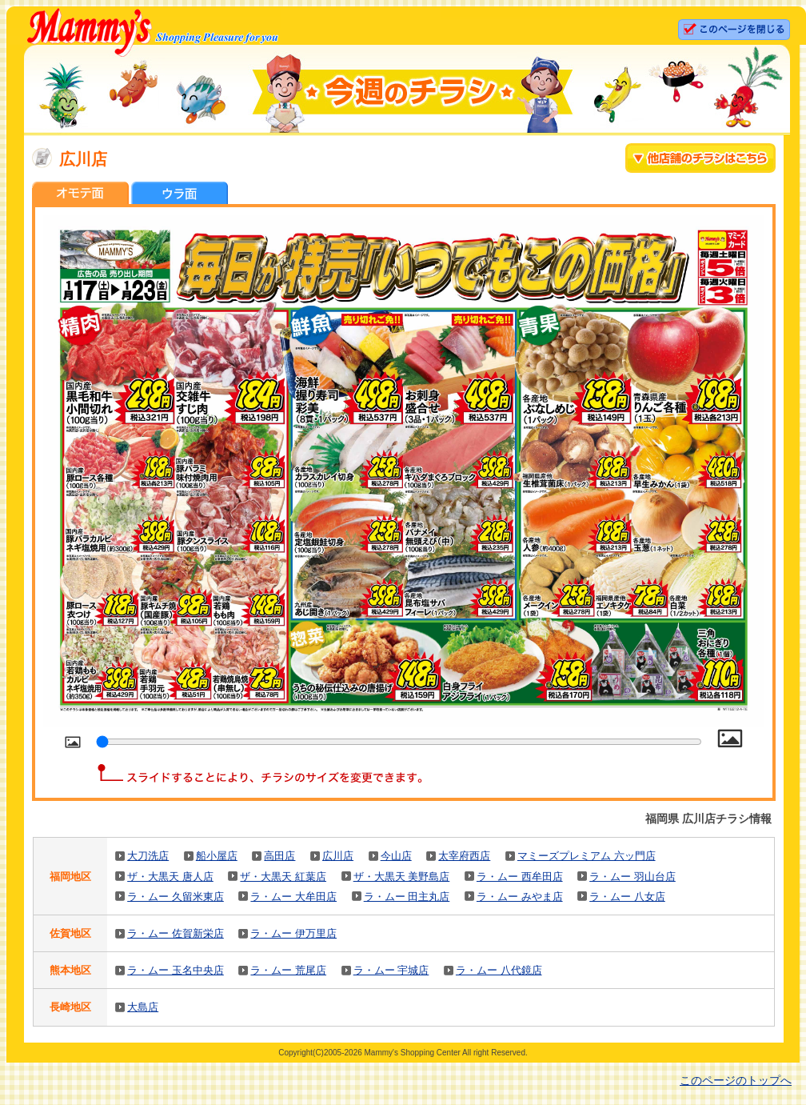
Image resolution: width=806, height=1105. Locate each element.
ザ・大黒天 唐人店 (170, 877)
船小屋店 (216, 856)
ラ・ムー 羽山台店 (632, 877)
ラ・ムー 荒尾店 (288, 970)
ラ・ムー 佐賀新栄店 (175, 933)
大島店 (142, 1007)
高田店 (279, 856)
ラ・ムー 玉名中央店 (175, 970)
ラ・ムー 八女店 (627, 897)
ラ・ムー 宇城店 (391, 970)
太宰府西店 (464, 856)
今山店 (396, 856)
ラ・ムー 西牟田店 (520, 877)
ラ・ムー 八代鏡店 (499, 970)
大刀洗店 (148, 856)
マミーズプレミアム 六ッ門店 (586, 856)
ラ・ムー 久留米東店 (175, 897)
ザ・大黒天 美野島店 (401, 877)
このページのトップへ (736, 1080)
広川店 (337, 856)
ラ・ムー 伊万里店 (293, 933)
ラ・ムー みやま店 (520, 897)
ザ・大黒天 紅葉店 (283, 877)
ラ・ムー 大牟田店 (293, 897)
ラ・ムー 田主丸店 (407, 897)
